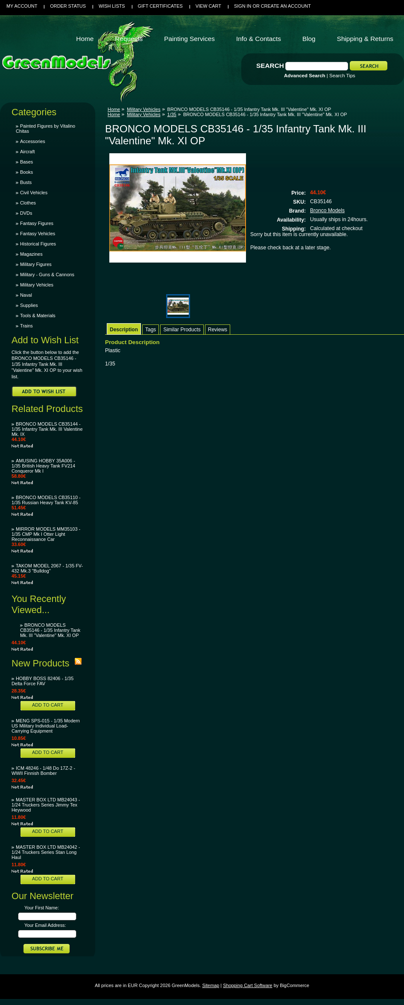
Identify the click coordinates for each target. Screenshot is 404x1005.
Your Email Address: (45, 925)
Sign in (242, 6)
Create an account (286, 6)
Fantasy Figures (36, 223)
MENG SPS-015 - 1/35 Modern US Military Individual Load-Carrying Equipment (46, 725)
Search (270, 65)
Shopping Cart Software (247, 985)
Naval (26, 295)
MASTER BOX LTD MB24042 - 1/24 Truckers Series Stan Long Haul (46, 852)
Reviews (217, 330)
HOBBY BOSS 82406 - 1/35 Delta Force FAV (42, 681)
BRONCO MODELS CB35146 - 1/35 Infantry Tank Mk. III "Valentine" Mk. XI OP (50, 630)
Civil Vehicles (33, 192)
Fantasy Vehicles (37, 233)
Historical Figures (38, 243)
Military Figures (36, 264)
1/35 (171, 114)
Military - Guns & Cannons (47, 274)
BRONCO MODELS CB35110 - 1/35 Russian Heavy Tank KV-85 (46, 500)
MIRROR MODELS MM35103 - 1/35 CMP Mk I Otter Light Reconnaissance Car (46, 534)
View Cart (208, 6)
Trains (26, 325)
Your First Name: (41, 907)
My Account (21, 6)
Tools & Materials (38, 315)
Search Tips (342, 75)
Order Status (68, 6)
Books (26, 172)
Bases (26, 161)
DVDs (26, 213)
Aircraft (27, 151)
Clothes (28, 202)
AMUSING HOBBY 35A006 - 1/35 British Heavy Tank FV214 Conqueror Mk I (43, 465)
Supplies (29, 305)
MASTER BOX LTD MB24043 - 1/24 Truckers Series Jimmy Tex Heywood (46, 804)
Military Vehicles (36, 284)
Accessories (32, 141)
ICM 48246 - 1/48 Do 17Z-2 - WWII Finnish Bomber (43, 770)
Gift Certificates (160, 6)
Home (114, 109)
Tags (150, 330)
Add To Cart (47, 704)
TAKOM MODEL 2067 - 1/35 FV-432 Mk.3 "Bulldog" (47, 568)
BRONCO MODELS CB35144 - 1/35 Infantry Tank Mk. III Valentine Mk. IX (47, 429)
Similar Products (181, 330)
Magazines (31, 254)
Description (124, 330)
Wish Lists (112, 6)
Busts (26, 182)
